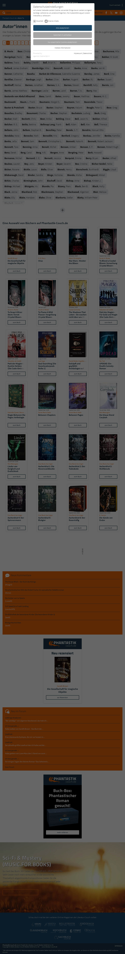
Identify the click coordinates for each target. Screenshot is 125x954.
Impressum (78, 53)
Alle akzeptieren (62, 28)
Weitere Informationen (62, 48)
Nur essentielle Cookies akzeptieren (62, 42)
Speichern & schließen (62, 35)
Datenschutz (87, 53)
